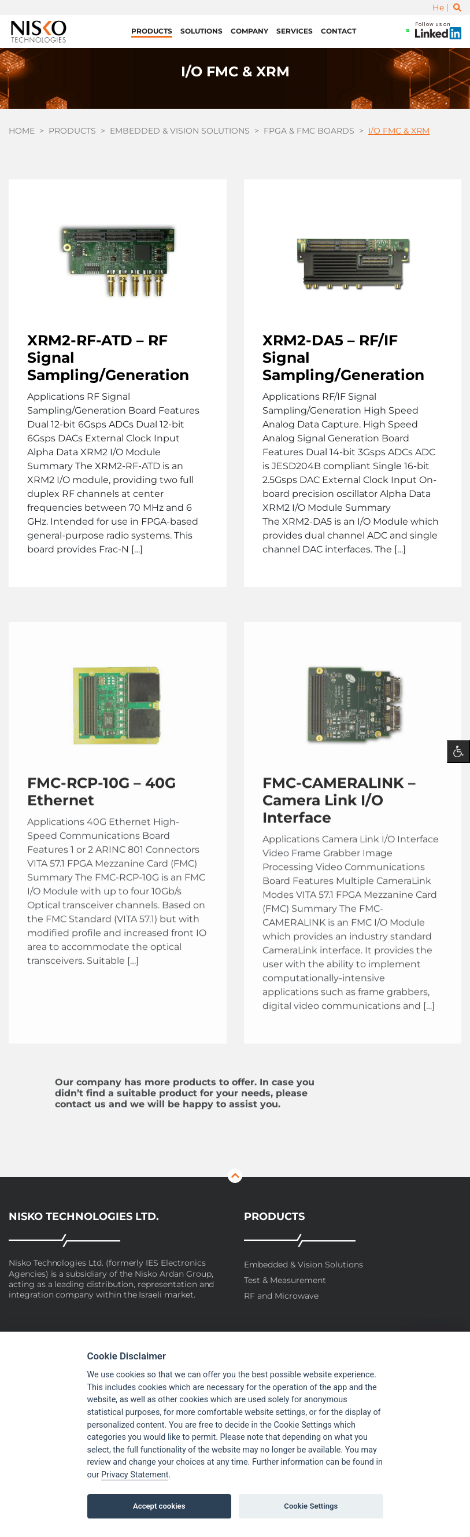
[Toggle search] (457, 7)
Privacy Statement (134, 1475)
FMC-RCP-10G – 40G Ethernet (101, 811)
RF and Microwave (281, 1296)
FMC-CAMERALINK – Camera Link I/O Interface (339, 820)
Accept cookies (159, 1506)
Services (294, 31)
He (438, 7)
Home (22, 131)
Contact (338, 31)
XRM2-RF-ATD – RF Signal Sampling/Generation (108, 357)
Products (151, 31)
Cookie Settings (311, 1506)
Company (249, 31)
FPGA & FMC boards (309, 131)
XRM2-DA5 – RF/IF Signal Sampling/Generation (343, 357)
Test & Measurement (285, 1280)
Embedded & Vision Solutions (180, 131)
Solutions (201, 31)
